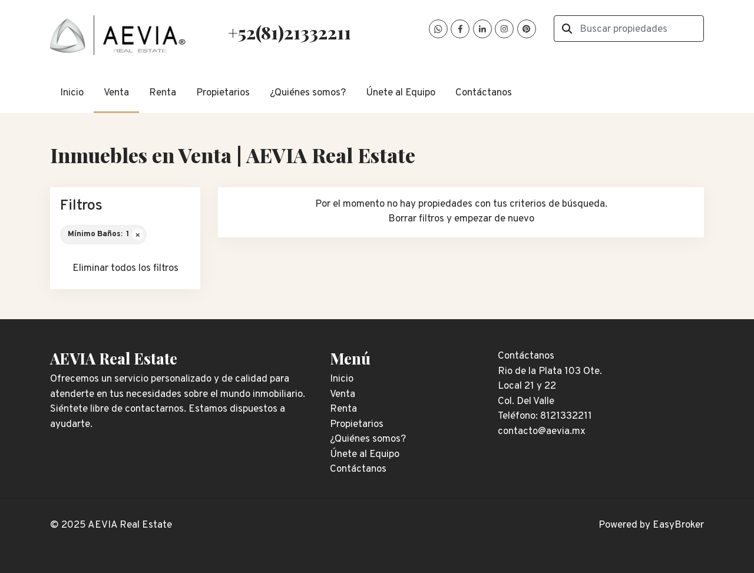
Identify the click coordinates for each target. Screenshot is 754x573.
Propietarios (223, 93)
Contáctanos (483, 93)
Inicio (72, 93)
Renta (162, 93)
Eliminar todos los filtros (125, 268)
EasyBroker (678, 525)
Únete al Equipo (400, 93)
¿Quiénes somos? (308, 93)
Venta (116, 93)
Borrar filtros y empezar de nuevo (461, 219)
